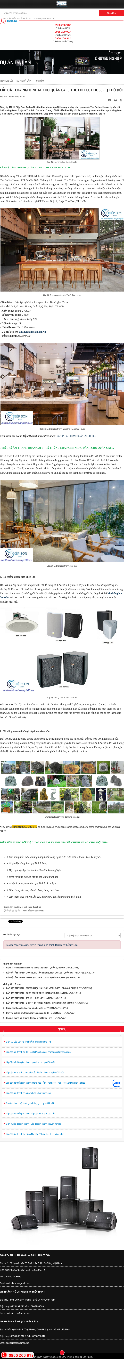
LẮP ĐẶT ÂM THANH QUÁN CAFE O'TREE (76, 435)
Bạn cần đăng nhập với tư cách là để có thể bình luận (41, 944)
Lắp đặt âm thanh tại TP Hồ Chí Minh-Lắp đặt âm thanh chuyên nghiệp (38, 1051)
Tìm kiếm (111, 12)
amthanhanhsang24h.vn (32, 331)
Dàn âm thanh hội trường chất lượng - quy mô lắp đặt (30, 1103)
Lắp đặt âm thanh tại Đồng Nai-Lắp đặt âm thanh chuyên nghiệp (35, 1133)
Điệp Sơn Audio (85, 1356)
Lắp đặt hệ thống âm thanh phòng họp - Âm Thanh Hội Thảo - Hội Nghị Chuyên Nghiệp (45, 1082)
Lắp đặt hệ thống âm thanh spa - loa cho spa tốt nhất (30, 1062)
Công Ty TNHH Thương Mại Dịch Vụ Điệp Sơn (25, 1255)
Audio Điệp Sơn (58, 1356)
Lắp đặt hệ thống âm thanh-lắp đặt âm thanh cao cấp (30, 1113)
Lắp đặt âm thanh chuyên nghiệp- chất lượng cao (28, 1092)
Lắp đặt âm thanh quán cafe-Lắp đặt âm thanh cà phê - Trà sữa (35, 1072)
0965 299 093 (63, 31)
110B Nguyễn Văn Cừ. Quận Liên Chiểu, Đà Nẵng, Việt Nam (34, 1263)
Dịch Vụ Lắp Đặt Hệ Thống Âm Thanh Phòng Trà (28, 1041)
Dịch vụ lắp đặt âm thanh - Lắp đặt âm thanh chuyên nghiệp (33, 1123)
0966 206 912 (63, 24)
